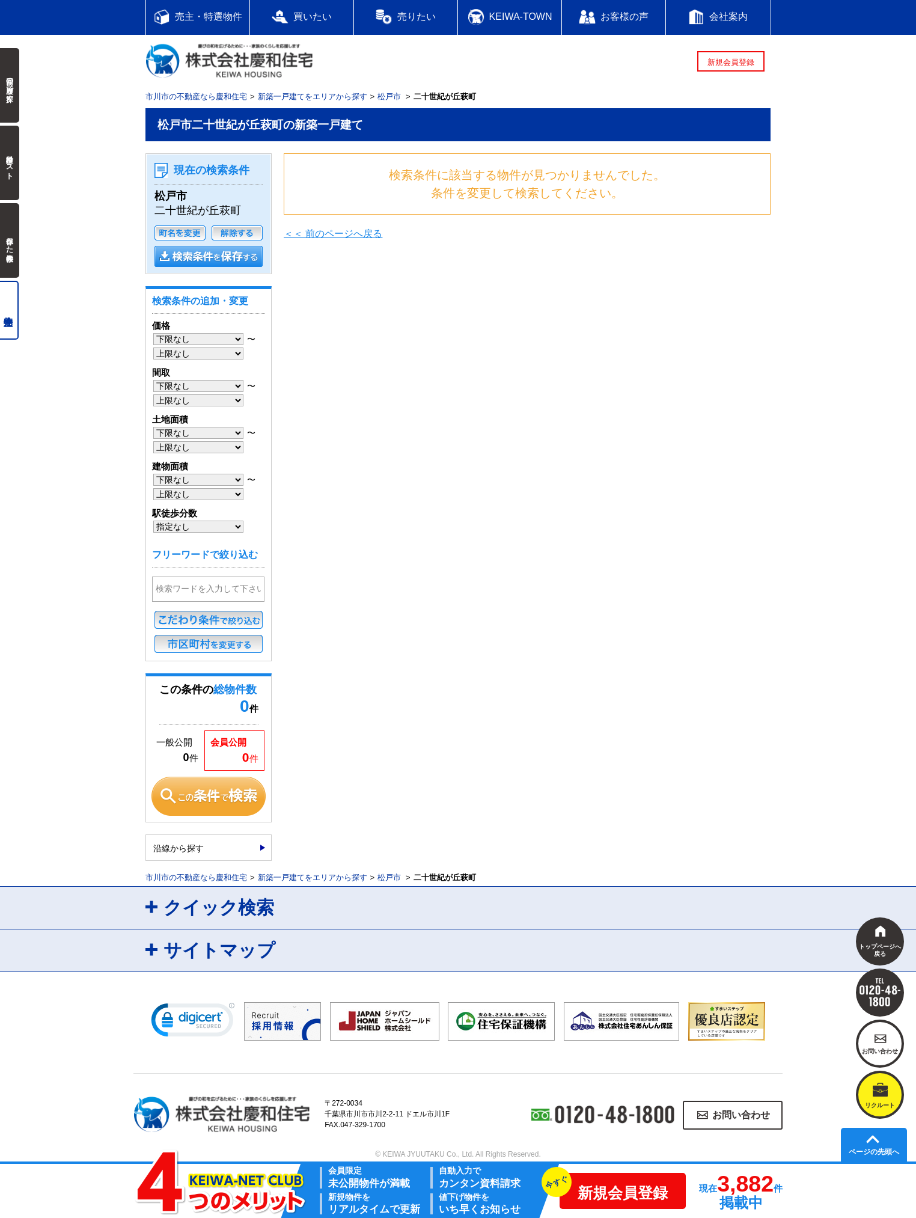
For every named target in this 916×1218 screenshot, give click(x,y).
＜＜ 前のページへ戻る (333, 233)
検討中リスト (9, 163)
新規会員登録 (730, 62)
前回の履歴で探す (9, 85)
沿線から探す (178, 848)
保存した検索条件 (9, 240)
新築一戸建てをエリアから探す (312, 96)
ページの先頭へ (874, 1152)
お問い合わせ (741, 1115)
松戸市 (389, 96)
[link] (193, 1022)
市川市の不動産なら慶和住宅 (196, 96)
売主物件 (9, 310)
